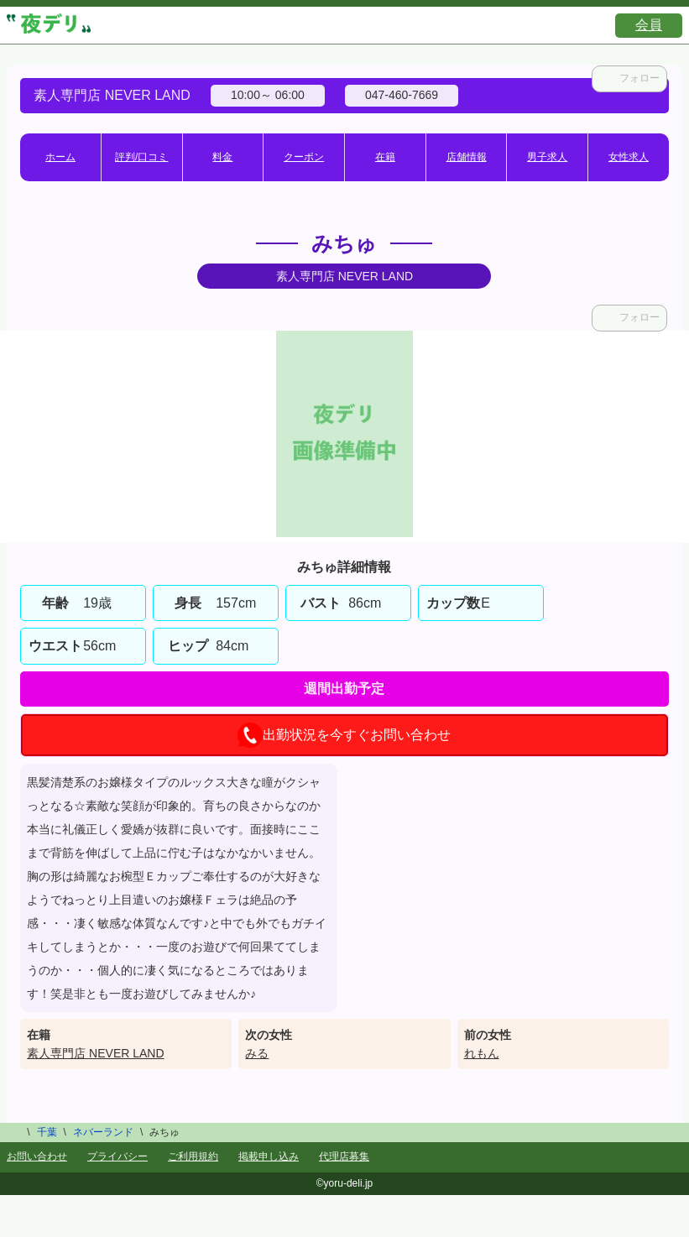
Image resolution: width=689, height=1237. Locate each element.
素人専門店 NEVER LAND (95, 1053)
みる (257, 1053)
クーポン (304, 157)
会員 (648, 25)
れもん (481, 1053)
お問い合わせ (37, 1156)
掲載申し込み (268, 1156)
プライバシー (117, 1156)
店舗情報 (466, 157)
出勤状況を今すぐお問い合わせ (344, 735)
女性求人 (628, 157)
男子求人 (547, 157)
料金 (222, 157)
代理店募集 (344, 1156)
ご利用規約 (193, 1156)
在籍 (385, 157)
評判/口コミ (141, 157)
